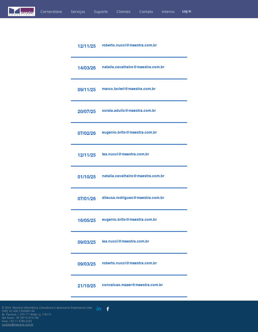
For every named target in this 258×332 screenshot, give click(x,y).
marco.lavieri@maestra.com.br (128, 89)
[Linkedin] (99, 309)
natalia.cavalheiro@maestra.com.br (133, 67)
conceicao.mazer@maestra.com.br (132, 285)
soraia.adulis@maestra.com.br (129, 110)
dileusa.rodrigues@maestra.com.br (133, 198)
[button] (168, 11)
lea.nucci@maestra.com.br (125, 154)
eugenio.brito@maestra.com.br (129, 132)
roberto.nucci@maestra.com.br (129, 45)
